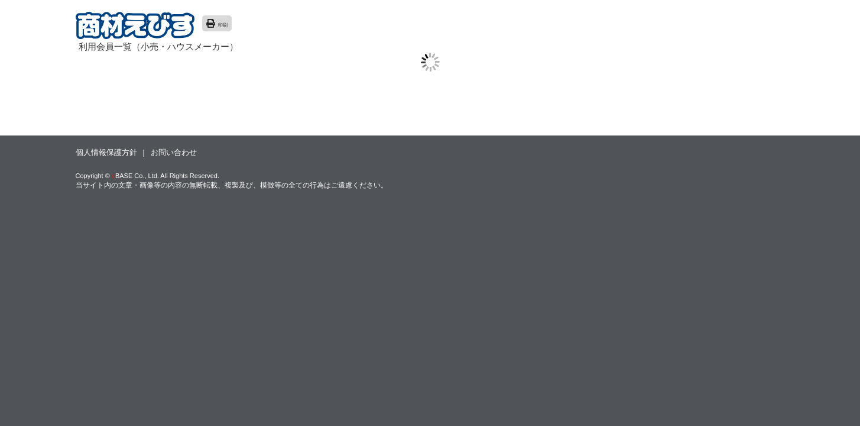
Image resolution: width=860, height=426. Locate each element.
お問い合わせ (174, 152)
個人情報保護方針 (106, 152)
